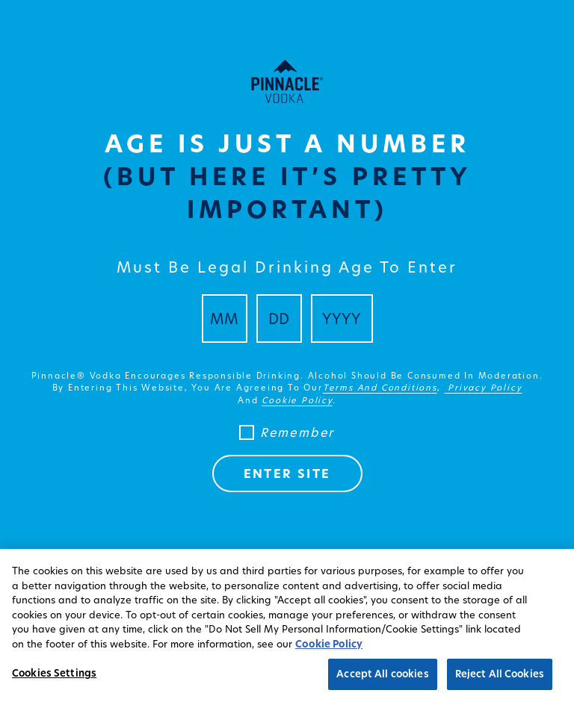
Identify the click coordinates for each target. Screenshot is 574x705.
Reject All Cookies (499, 673)
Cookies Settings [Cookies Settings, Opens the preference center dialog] (54, 673)
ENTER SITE (287, 473)
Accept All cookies (382, 673)
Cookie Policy (328, 643)
